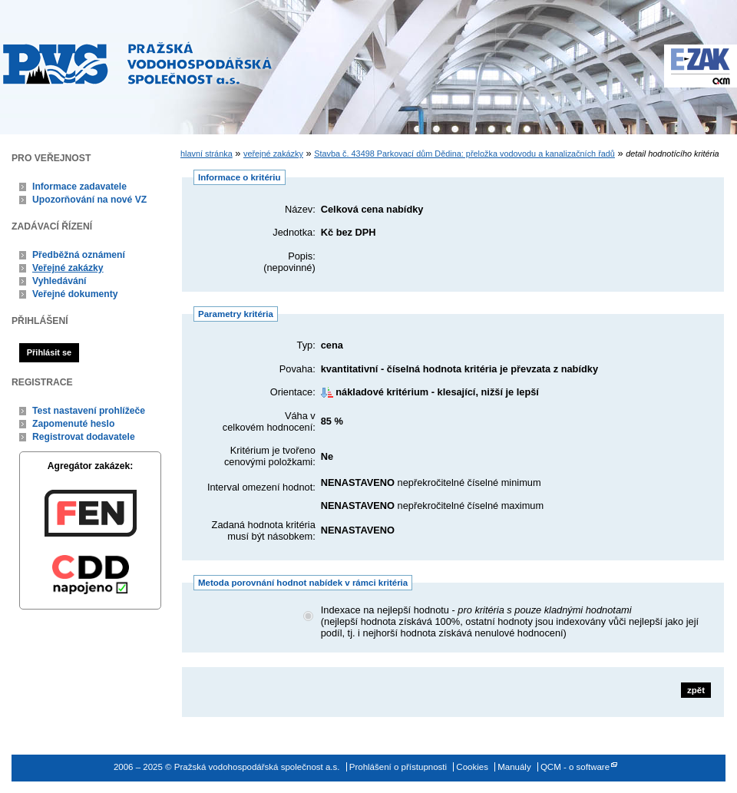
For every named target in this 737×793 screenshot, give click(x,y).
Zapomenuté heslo (73, 423)
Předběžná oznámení (78, 254)
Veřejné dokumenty (74, 294)
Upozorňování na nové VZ (89, 199)
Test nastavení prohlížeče (88, 410)
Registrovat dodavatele (83, 436)
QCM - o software (575, 767)
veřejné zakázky (273, 153)
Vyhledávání (59, 281)
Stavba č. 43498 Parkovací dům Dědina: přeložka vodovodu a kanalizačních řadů (464, 153)
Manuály (514, 767)
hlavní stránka (206, 153)
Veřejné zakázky (68, 268)
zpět (696, 690)
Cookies (472, 767)
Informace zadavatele (79, 186)
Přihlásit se (49, 352)
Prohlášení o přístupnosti (398, 767)
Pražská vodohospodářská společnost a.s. (137, 63)
